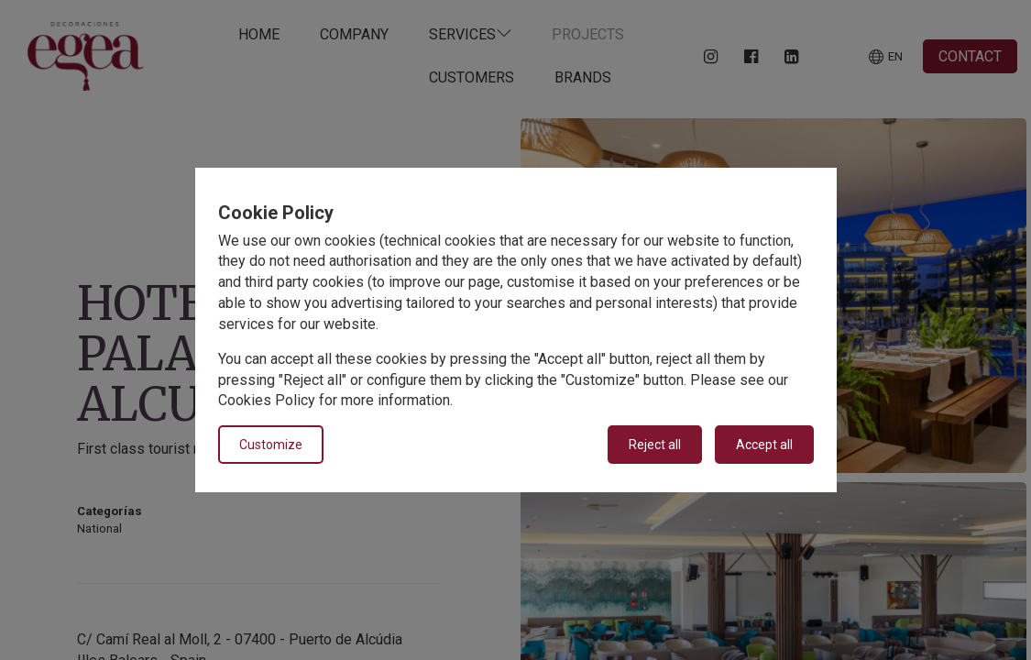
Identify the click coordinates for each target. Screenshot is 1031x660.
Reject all (655, 444)
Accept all (764, 444)
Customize (270, 444)
